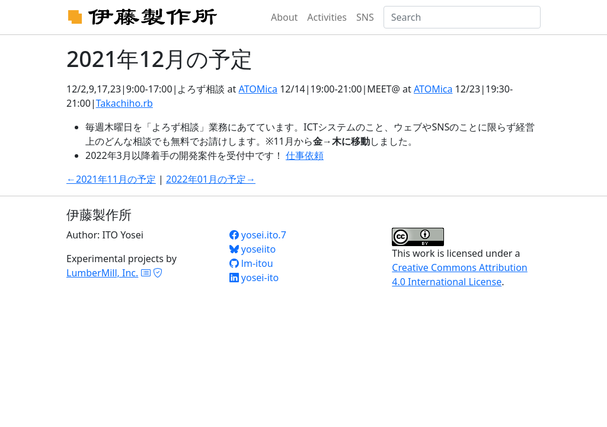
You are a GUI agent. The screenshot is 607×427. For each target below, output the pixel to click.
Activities (327, 17)
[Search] (462, 17)
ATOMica (258, 88)
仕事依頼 (305, 155)
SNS (365, 17)
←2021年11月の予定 (111, 179)
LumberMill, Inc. (102, 272)
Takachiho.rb (124, 103)
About (284, 17)
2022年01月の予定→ (210, 179)
